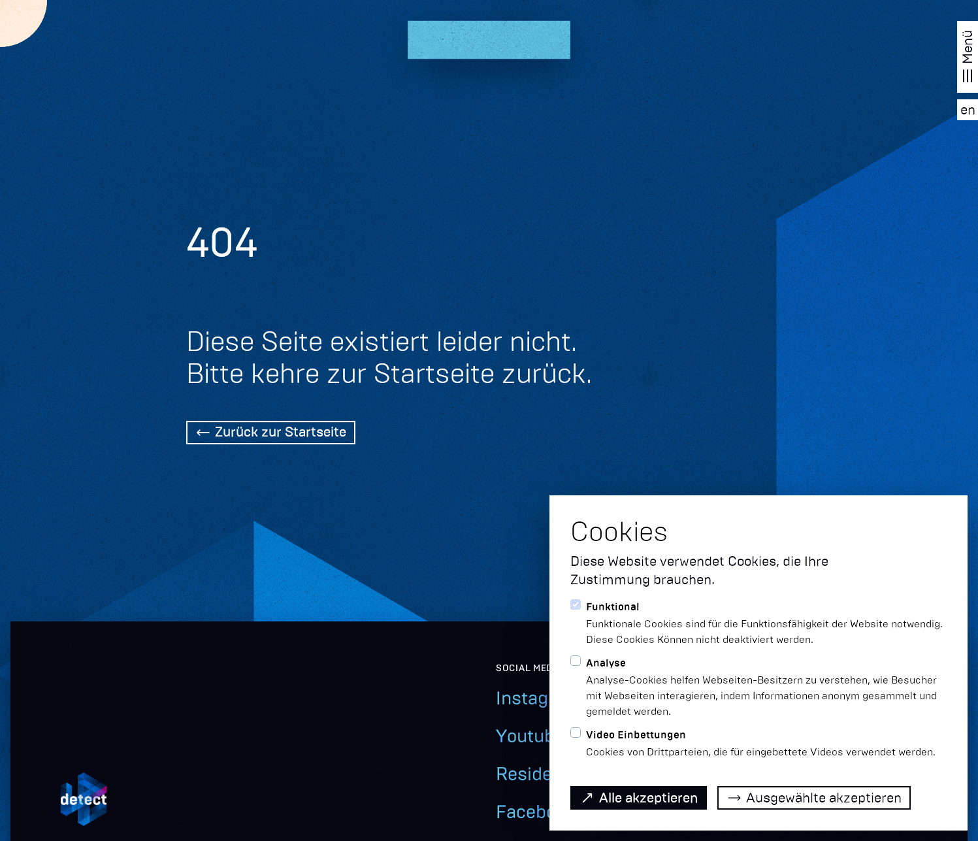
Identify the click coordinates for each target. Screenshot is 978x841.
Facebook (536, 811)
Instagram (538, 698)
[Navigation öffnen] (967, 57)
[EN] (967, 109)
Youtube (530, 736)
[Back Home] (270, 434)
